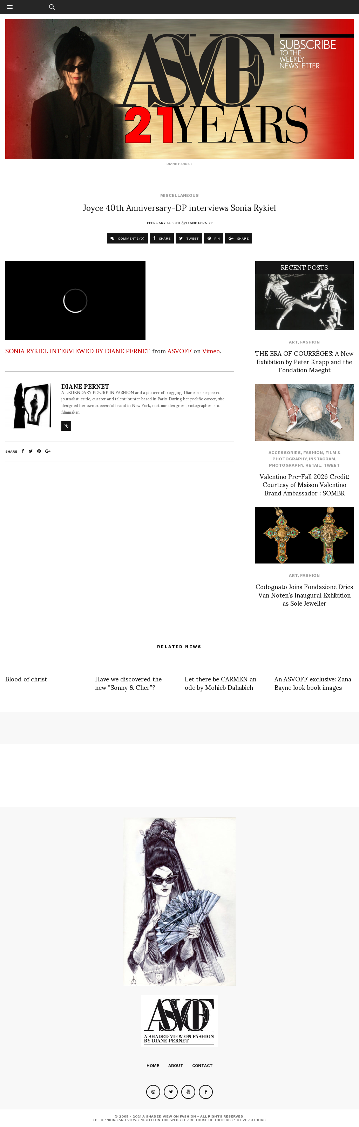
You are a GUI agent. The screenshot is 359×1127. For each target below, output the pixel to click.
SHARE (161, 238)
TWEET (189, 238)
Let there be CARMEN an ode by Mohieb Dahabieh (220, 682)
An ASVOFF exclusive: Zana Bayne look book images (313, 682)
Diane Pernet (199, 222)
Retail (313, 465)
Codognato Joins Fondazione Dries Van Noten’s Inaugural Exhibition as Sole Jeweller (304, 594)
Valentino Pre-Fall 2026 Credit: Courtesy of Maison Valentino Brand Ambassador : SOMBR (304, 484)
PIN (214, 238)
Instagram (322, 458)
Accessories (285, 452)
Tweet (332, 465)
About (175, 1065)
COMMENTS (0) (127, 238)
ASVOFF (180, 350)
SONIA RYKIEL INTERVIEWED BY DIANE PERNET (77, 350)
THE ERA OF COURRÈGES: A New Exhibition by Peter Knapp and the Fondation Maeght (304, 361)
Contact (202, 1065)
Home (153, 1065)
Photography (286, 465)
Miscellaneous (179, 195)
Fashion (310, 342)
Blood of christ (26, 678)
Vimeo (211, 350)
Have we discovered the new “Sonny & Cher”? (128, 682)
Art (293, 342)
